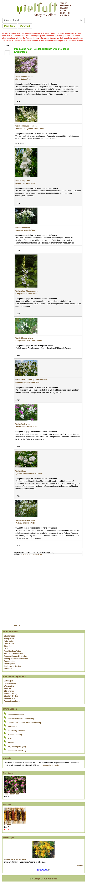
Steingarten (9, 639)
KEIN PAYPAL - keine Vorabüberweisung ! (25, 723)
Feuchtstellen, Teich (12, 651)
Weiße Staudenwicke (24, 338)
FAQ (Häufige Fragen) (17, 747)
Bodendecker (9, 661)
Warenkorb (25, 26)
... (31, 555)
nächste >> (37, 555)
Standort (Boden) (11, 696)
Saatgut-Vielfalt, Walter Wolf (45, 879)
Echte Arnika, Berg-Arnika (15, 859)
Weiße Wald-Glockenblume (26, 291)
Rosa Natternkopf (11, 794)
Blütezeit (7, 688)
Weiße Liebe (20, 471)
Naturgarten (9, 641)
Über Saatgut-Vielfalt (16, 731)
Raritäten (8, 669)
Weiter (80, 866)
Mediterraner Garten (12, 666)
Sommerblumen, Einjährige (15, 656)
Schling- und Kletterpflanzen (16, 659)
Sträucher (8, 646)
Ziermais (7, 825)
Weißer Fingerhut (22, 181)
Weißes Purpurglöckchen (26, 126)
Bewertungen (8, 837)
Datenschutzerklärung (17, 751)
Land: (7, 47)
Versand (11, 743)
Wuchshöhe (9, 686)
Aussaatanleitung (15, 735)
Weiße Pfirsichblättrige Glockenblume (31, 380)
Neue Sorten (8, 773)
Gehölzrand (9, 644)
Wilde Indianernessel (24, 77)
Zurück (17, 625)
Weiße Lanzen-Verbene (25, 520)
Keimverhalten (10, 698)
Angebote (7, 804)
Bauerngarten (9, 664)
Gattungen (8, 681)
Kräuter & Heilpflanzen (13, 654)
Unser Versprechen (16, 715)
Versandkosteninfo (51, 765)
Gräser (7, 649)
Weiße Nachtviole (22, 424)
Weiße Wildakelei (22, 228)
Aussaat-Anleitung (12, 701)
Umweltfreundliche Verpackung (21, 719)
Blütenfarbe (9, 691)
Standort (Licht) (10, 693)
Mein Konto (9, 26)
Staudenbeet (9, 636)
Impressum (12, 727)
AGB (10, 739)
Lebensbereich (10, 683)
